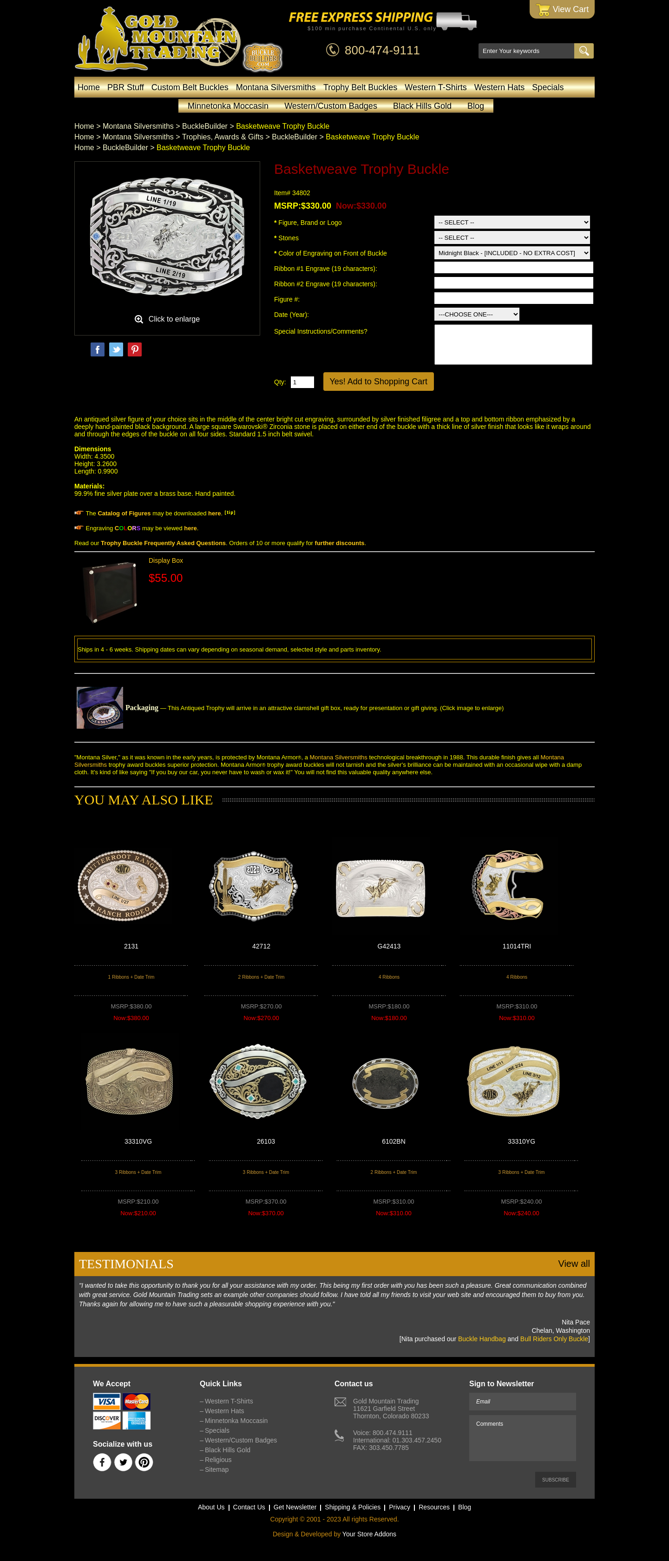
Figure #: (288, 299)
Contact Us (249, 1507)
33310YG (521, 1141)
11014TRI (517, 946)
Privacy (399, 1507)
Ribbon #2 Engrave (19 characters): (326, 284)
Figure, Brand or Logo (308, 222)
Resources (434, 1507)
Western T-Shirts (435, 87)
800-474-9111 (382, 50)
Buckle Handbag (482, 1339)
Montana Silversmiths (276, 87)
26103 (266, 1141)
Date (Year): (291, 314)
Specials (548, 87)
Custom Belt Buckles (190, 87)
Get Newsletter (295, 1507)
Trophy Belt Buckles (360, 87)
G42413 (389, 946)
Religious (218, 1459)
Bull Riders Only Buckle (554, 1339)
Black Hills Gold (422, 106)
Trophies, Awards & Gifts (222, 137)
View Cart (562, 10)
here (214, 513)
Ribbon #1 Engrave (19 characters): (326, 268)
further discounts (340, 543)
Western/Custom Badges (330, 106)
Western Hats (499, 87)
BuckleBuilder (205, 126)
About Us (211, 1507)
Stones (286, 238)
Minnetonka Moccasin (228, 106)
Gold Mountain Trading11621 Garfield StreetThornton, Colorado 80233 (391, 1408)
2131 (131, 946)
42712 (261, 946)
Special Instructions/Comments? (320, 331)
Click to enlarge (174, 319)
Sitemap (217, 1469)
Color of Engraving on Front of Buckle (330, 253)
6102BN (394, 1141)
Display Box (166, 560)
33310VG (138, 1141)
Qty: (280, 382)
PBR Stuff (125, 87)
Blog (475, 106)
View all (574, 1263)
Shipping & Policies (352, 1507)
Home (89, 87)
